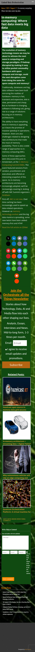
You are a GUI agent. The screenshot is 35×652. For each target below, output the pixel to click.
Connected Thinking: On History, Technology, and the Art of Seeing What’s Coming (16, 608)
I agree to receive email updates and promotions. (16, 353)
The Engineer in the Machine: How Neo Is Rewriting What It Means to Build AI (16, 603)
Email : (9, 343)
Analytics (9, 519)
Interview (19, 519)
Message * (15, 543)
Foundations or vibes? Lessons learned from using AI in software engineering (15, 613)
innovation (14, 519)
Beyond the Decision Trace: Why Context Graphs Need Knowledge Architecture (15, 598)
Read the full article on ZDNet (15, 227)
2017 (7, 8)
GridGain (6, 195)
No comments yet (7, 520)
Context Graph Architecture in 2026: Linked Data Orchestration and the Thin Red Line (14, 593)
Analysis (5, 519)
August (13, 8)
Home (3, 8)
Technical (23, 519)
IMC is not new (16, 199)
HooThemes (28, 649)
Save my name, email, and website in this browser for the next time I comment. (28, 563)
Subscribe (16, 365)
